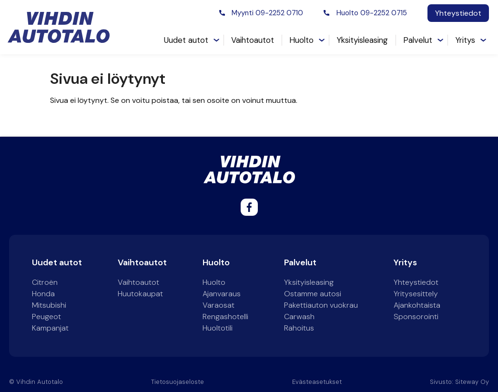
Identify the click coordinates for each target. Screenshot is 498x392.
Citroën (45, 282)
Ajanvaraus (222, 294)
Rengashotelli (225, 317)
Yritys (465, 40)
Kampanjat (50, 328)
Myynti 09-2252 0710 (267, 13)
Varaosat (218, 305)
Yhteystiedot (458, 13)
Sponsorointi (416, 317)
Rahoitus (299, 328)
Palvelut (417, 40)
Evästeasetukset (317, 382)
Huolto (301, 40)
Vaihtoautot (252, 40)
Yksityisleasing (362, 40)
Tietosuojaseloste (177, 382)
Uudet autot (186, 40)
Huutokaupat (140, 294)
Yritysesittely (416, 294)
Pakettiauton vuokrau (321, 305)
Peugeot (46, 317)
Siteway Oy (472, 382)
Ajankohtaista (417, 305)
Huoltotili (218, 328)
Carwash (299, 317)
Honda (43, 294)
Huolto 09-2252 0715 (371, 13)
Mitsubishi (49, 305)
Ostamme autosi (312, 294)
